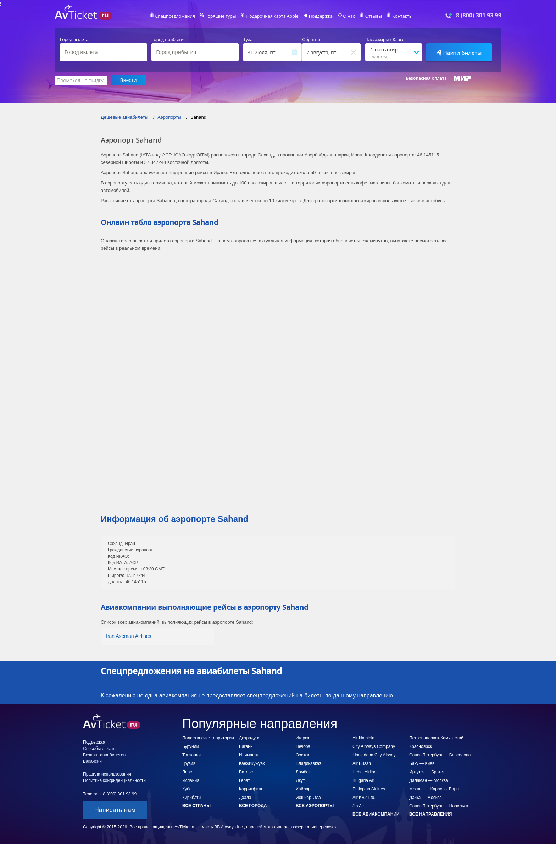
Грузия (188, 763)
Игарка (302, 737)
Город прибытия (168, 40)
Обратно (311, 40)
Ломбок (303, 771)
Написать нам (114, 809)
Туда (247, 40)
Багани (246, 746)
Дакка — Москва (425, 797)
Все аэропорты (315, 805)
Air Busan (361, 763)
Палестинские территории (208, 737)
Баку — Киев (421, 763)
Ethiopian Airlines (368, 788)
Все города (253, 805)
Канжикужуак (252, 763)
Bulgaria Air (363, 780)
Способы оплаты (99, 748)
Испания (190, 780)
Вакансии (92, 761)
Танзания (191, 754)
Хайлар (303, 788)
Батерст (247, 771)
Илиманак (249, 754)
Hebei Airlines (365, 771)
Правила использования (107, 773)
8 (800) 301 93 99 (478, 15)
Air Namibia (363, 737)
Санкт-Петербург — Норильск (438, 805)
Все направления (430, 813)
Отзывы (371, 16)
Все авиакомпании (376, 813)
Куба (186, 788)
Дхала (245, 797)
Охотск (302, 754)
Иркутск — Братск (427, 771)
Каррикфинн (251, 788)
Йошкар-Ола (308, 797)
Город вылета (74, 40)
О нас (347, 16)
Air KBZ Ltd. (364, 797)
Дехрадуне (249, 737)
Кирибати (191, 797)
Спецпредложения (177, 16)
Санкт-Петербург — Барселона (440, 754)
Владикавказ (308, 763)
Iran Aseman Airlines (128, 636)
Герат (244, 780)
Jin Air (358, 805)
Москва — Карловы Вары (434, 788)
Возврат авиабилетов (104, 754)
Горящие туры (222, 16)
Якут (300, 780)
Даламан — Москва (428, 780)
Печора (303, 746)
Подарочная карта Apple (272, 16)
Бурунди (190, 746)
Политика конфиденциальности (114, 780)
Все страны (196, 805)
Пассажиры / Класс (384, 40)
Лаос (187, 771)
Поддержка (320, 16)
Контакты (400, 16)
